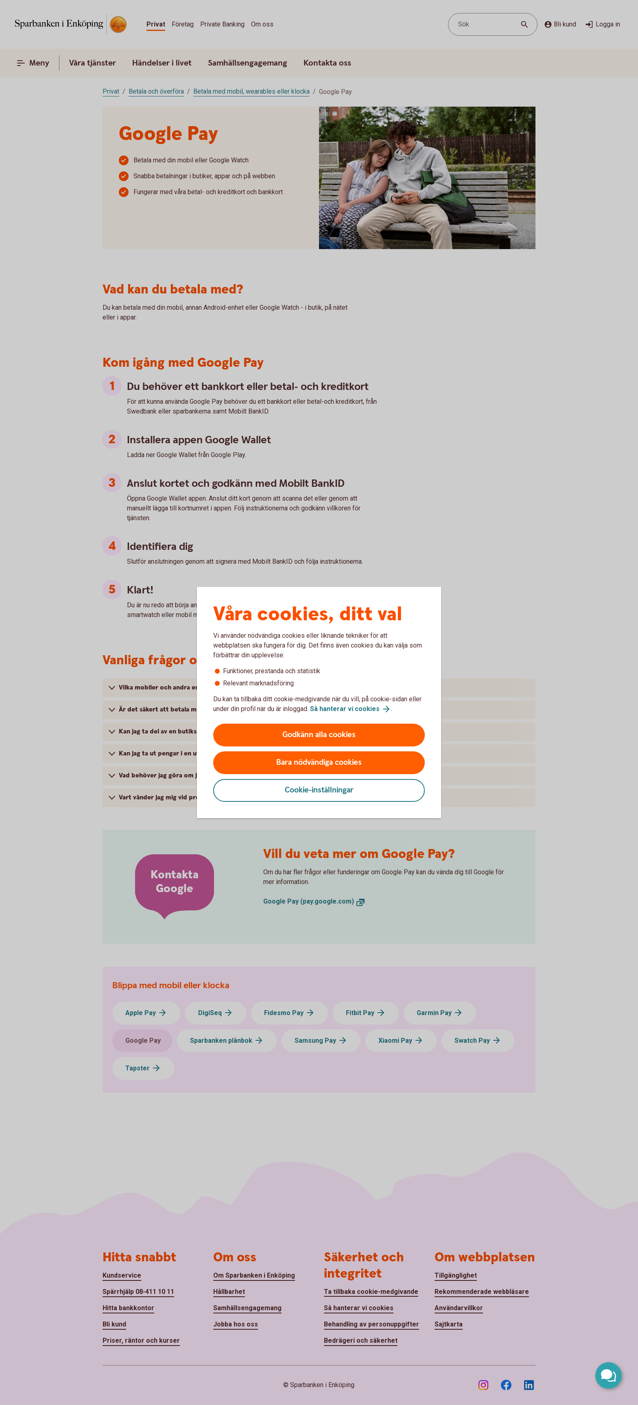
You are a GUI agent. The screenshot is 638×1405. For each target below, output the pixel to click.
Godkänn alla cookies (319, 735)
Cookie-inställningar (319, 790)
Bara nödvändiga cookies (319, 762)
